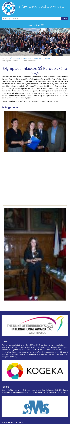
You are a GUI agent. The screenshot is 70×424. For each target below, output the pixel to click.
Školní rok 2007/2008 (41, 58)
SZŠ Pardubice (14, 58)
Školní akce (26, 58)
